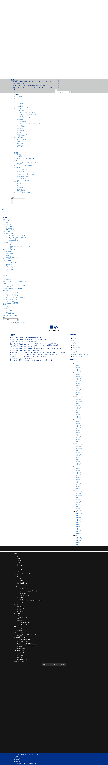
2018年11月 (79, 539)
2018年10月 (79, 541)
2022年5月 (79, 457)
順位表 (19, 610)
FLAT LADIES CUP (22, 659)
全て (18, 555)
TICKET (16, 586)
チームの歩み (20, 582)
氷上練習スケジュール (23, 612)
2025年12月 (79, 374)
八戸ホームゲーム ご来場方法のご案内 (30, 601)
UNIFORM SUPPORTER (23, 641)
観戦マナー (23, 599)
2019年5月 (79, 526)
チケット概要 (20, 588)
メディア (75, 345)
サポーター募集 (21, 648)
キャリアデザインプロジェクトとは (26, 634)
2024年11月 (79, 400)
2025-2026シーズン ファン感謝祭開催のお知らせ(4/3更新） (30, 85)
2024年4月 (79, 412)
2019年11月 (79, 515)
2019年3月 (79, 530)
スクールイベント (22, 624)
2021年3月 (79, 485)
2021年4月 (79, 483)
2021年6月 (79, 479)
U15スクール (20, 619)
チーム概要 (20, 580)
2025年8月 (79, 382)
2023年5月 (79, 434)
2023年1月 (79, 441)
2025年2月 (79, 392)
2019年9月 (79, 519)
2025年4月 (79, 389)
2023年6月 (79, 432)
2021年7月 (79, 477)
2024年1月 (79, 418)
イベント (75, 344)
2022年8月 (79, 452)
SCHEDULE (17, 604)
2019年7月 (79, 523)
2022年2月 (79, 463)
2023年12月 (79, 421)
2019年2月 (79, 532)
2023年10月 (79, 425)
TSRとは (19, 629)
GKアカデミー (21, 621)
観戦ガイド (20, 597)
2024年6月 (79, 409)
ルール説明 (20, 602)
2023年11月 (79, 423)
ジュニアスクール (22, 617)
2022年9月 (79, 450)
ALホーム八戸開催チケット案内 (28, 592)
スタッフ (19, 578)
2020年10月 (79, 495)
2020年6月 (79, 503)
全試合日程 (20, 606)
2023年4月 (79, 436)
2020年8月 (79, 499)
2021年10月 (79, 472)
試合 (74, 340)
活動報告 (19, 630)
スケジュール (20, 652)
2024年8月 (79, 405)
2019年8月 (79, 521)
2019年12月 (79, 513)
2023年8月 (79, 429)
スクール (75, 351)
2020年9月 (79, 497)
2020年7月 (79, 501)
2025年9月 (79, 380)
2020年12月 (79, 492)
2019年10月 (79, 517)
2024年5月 (79, 410)
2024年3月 (79, 414)
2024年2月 (79, 416)
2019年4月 (79, 528)
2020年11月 (79, 494)
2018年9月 (79, 542)
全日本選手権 (20, 608)
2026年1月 (79, 371)
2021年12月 (79, 468)
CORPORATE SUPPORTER (21, 638)
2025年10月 (79, 378)
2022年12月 (79, 445)
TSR (74, 353)
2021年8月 (79, 476)
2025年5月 (79, 387)
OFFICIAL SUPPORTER (23, 639)
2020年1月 (79, 510)
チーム (74, 338)
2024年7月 (79, 407)
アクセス (63, 664)
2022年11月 (79, 447)
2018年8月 (79, 544)
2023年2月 (79, 439)
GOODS (19, 567)
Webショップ (59, 80)
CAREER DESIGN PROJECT (21, 632)
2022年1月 (79, 465)
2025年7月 (79, 383)
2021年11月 (79, 470)
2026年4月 (79, 365)
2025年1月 (79, 394)
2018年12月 (79, 537)
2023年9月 (79, 427)
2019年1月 (79, 533)
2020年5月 (79, 504)
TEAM (16, 575)
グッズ (74, 349)
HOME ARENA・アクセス (24, 584)
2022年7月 (79, 454)
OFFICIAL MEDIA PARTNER (24, 643)
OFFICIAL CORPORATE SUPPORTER (27, 645)
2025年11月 (79, 376)
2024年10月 (79, 401)
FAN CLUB (20, 566)
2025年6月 (79, 385)
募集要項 (19, 657)
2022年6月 (79, 456)
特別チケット (23, 593)
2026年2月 (79, 369)
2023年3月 (79, 438)
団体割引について (25, 595)
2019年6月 (79, 524)
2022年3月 (79, 461)
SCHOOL (16, 615)
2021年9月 (79, 474)
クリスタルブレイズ (78, 356)
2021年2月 (79, 486)
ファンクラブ (76, 347)
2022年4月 (79, 459)
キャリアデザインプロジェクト (81, 354)
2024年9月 (79, 403)
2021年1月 (79, 488)
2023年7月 (79, 430)
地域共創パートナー (22, 647)
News (15, 553)
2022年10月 (79, 448)
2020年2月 (79, 508)
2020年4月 (79, 506)
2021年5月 (79, 481)
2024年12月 (79, 398)
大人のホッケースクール (23, 622)
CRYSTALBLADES (19, 650)
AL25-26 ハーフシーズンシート (28, 590)
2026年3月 (79, 367)
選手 (18, 576)
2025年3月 (79, 391)
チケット (75, 342)
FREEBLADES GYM (19, 661)
